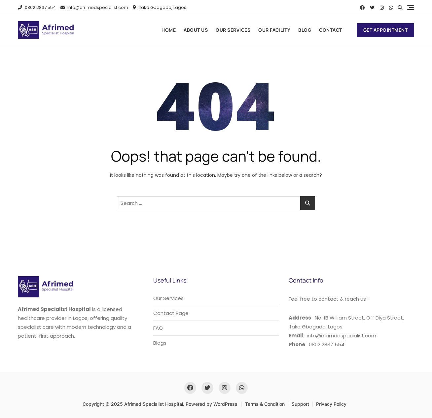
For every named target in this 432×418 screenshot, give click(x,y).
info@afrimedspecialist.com (94, 7)
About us (196, 30)
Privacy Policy (331, 404)
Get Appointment (385, 30)
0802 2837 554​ (37, 7)
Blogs (159, 342)
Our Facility (274, 30)
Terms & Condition (265, 404)
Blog (304, 30)
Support (300, 404)
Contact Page (171, 313)
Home (169, 30)
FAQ (158, 327)
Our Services (233, 30)
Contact (330, 30)
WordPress (225, 404)
